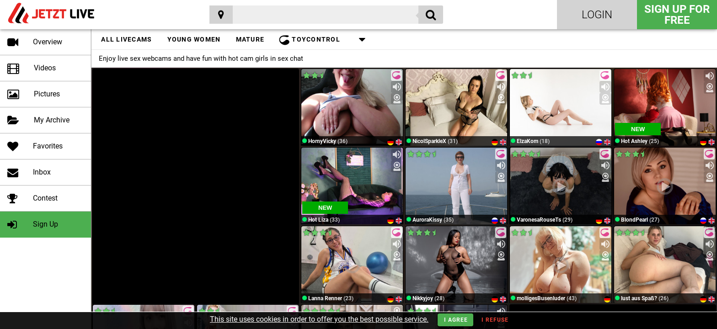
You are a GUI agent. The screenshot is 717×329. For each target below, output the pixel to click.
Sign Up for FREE (677, 15)
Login (597, 14)
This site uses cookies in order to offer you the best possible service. (319, 319)
